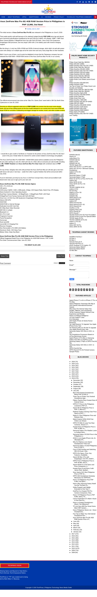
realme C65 (73, 180)
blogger (62, 263)
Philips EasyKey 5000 (76, 84)
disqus (56, 263)
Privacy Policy (59, 17)
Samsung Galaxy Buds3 (77, 249)
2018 (73, 378)
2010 (73, 548)
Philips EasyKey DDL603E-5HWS (80, 105)
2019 (73, 376)
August (75, 388)
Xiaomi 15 (72, 156)
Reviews (48, 17)
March (75, 527)
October (76, 384)
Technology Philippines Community (79, 17)
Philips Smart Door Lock (77, 98)
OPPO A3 (72, 173)
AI (42, 17)
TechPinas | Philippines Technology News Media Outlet (54, 587)
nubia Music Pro (74, 158)
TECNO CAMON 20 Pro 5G (78, 220)
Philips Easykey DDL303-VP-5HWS (80, 101)
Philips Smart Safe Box (76, 96)
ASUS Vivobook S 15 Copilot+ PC (80, 245)
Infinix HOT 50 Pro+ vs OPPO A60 (80, 166)
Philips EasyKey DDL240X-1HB (79, 77)
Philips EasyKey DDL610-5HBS (79, 72)
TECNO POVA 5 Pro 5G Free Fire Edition (82, 215)
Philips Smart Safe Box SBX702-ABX (81, 89)
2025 (73, 363)
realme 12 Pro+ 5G (75, 192)
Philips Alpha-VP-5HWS (77, 112)
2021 (73, 372)
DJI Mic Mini (73, 250)
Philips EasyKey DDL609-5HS (79, 83)
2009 (73, 550)
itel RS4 (71, 185)
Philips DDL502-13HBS (76, 64)
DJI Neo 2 (72, 238)
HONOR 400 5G (74, 160)
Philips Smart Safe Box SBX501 (79, 62)
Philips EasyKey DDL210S (77, 108)
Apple (24, 17)
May (74, 523)
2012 (73, 544)
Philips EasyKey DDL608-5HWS (79, 94)
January (76, 532)
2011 (73, 546)
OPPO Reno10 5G (75, 206)
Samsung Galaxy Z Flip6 (77, 177)
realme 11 (72, 223)
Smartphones (34, 17)
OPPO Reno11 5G (75, 197)
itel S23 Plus (73, 191)
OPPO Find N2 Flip (75, 348)
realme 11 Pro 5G (75, 221)
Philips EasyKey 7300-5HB (78, 100)
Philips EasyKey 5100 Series (78, 107)
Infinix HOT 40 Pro (75, 225)
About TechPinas (14, 17)
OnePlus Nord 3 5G (75, 209)
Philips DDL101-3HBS (76, 103)
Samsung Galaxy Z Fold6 (77, 175)
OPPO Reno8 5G (75, 211)
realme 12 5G (73, 189)
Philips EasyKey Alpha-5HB (78, 93)
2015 (73, 538)
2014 (73, 540)
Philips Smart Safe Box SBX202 (79, 76)
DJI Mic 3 (72, 240)
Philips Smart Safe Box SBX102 (79, 67)
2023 (73, 368)
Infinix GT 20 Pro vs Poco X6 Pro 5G (81, 179)
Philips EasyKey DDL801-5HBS (79, 69)
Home (3, 17)
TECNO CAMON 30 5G (76, 187)
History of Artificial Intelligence (78, 315)
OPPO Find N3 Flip (75, 202)
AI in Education (74, 319)
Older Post (60, 256)
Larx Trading (73, 115)
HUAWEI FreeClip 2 (75, 237)
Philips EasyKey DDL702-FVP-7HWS (81, 65)
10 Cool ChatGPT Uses (76, 317)
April (75, 525)
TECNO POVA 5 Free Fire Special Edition (82, 216)
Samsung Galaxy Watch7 (77, 247)
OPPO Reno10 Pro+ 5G (77, 204)
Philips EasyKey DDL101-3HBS (79, 74)
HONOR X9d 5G (74, 155)
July (74, 390)
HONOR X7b (73, 194)
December (76, 380)
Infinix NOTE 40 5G (75, 182)
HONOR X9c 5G (74, 163)
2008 (73, 552)
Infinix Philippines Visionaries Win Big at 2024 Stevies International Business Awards (82, 305)
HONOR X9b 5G (74, 199)
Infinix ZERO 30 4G (75, 227)
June (75, 521)
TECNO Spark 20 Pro (76, 218)
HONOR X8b (73, 196)
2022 (73, 370)
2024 (73, 366)
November (76, 382)
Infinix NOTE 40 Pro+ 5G (77, 184)
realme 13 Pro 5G (75, 172)
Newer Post (4, 256)
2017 (73, 534)
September (77, 386)
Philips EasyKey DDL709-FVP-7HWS (81, 113)
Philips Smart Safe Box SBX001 (79, 91)
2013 (73, 542)
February (76, 529)
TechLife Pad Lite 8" (75, 242)
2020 (73, 374)
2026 (73, 361)
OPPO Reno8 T (74, 213)
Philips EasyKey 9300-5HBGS (79, 110)
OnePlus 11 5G (74, 208)
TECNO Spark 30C (75, 165)
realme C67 (73, 201)
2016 (73, 536)
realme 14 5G (73, 161)
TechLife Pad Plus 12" (76, 243)
